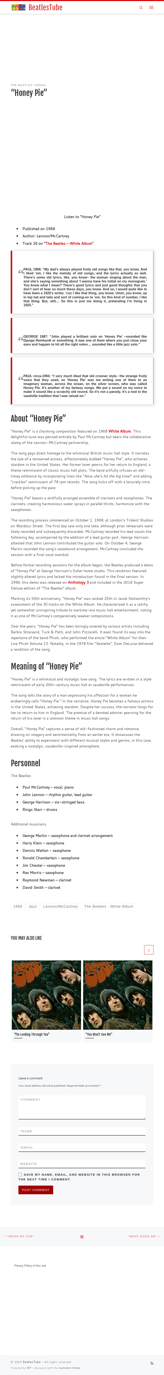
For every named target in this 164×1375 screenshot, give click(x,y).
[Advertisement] (82, 49)
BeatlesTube (32, 1362)
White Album (119, 431)
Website (28, 1164)
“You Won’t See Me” (98, 1034)
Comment (30, 1099)
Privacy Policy (23, 1265)
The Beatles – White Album (68, 243)
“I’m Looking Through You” (32, 1034)
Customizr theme (69, 1368)
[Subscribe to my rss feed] (152, 1363)
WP (29, 1368)
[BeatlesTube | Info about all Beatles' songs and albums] (36, 7)
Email (27, 1147)
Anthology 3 (78, 582)
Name (26, 1131)
